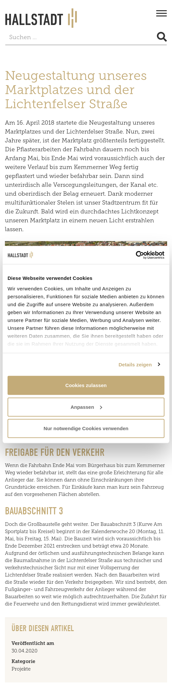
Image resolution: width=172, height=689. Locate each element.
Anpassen (86, 406)
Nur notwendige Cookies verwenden (86, 428)
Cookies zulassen (86, 385)
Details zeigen (135, 364)
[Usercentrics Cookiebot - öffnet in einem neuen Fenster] (135, 255)
